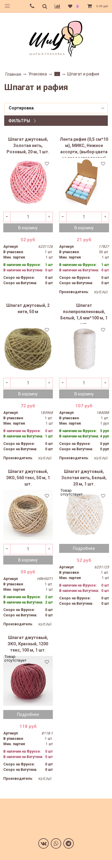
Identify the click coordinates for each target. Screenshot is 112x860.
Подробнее (84, 548)
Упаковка (37, 74)
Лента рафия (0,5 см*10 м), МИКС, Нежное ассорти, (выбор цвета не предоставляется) (84, 147)
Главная (13, 74)
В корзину (28, 227)
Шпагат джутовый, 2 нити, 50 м (28, 308)
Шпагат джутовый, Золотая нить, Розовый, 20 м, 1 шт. (28, 145)
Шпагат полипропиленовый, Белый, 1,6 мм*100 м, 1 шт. (84, 313)
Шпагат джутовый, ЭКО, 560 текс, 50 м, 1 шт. (28, 477)
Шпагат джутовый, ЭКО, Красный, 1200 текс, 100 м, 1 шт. (28, 643)
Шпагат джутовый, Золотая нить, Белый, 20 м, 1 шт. (84, 477)
